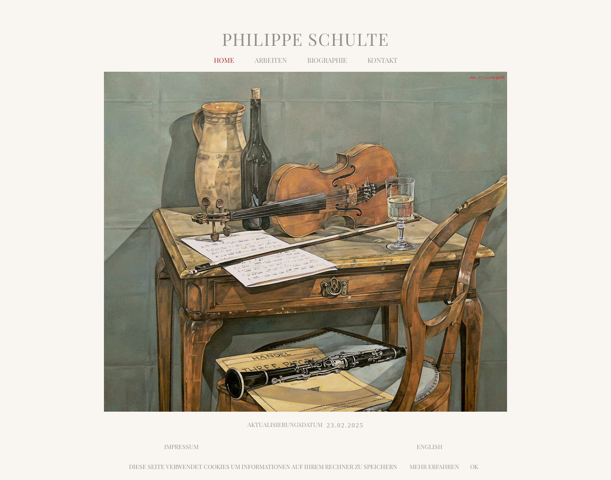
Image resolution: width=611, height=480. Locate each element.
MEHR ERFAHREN (431, 467)
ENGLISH (430, 447)
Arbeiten (271, 60)
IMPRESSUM (181, 447)
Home (224, 60)
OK (474, 467)
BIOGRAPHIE (327, 60)
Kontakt (382, 60)
